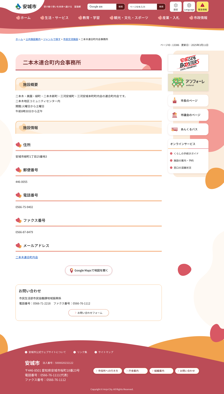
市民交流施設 (70, 39)
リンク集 (82, 352)
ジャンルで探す (52, 39)
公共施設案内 (33, 39)
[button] (176, 7)
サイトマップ (105, 352)
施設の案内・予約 (184, 160)
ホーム (19, 39)
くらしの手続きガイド (186, 153)
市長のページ (189, 100)
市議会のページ (190, 115)
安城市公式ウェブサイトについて (47, 352)
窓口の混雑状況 (182, 167)
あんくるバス (189, 129)
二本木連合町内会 (27, 257)
